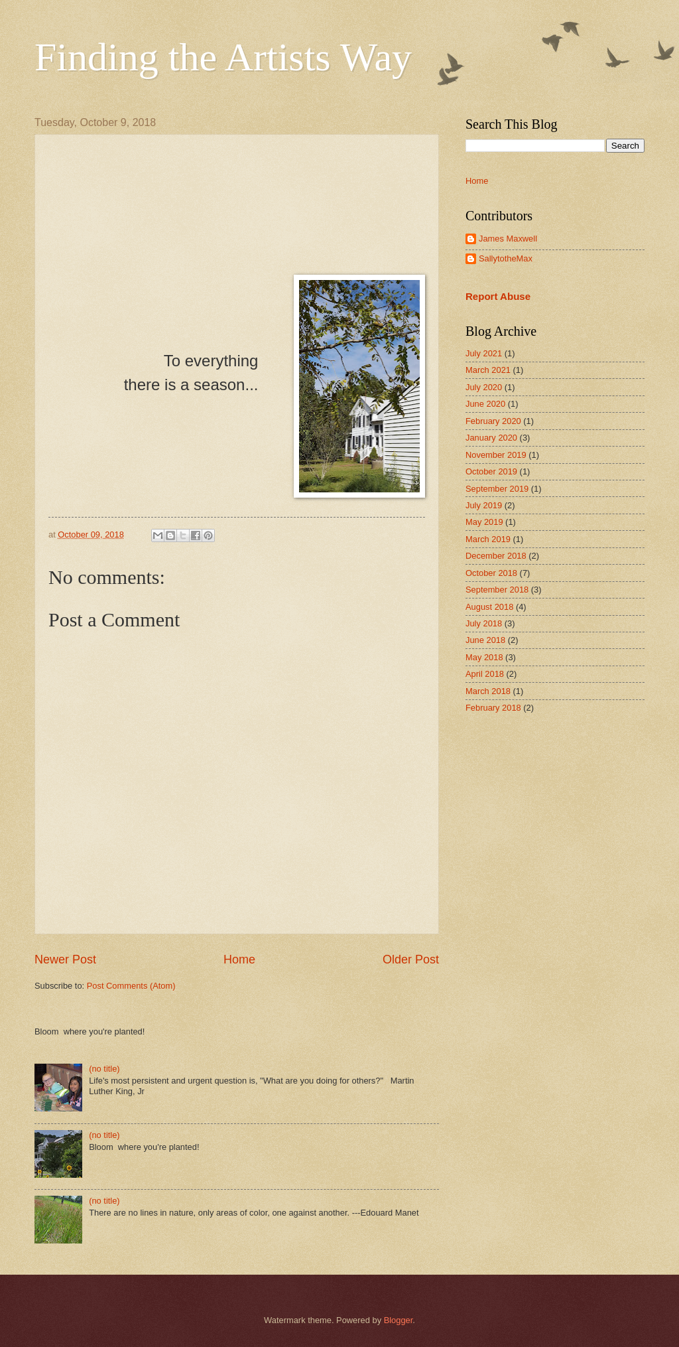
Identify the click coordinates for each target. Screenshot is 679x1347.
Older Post (411, 959)
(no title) (104, 1069)
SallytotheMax (505, 258)
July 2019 (483, 505)
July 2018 (483, 623)
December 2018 (495, 556)
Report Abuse (497, 296)
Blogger (398, 1320)
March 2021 (488, 370)
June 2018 (485, 640)
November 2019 (495, 455)
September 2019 (496, 489)
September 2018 (496, 590)
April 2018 (484, 674)
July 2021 (483, 353)
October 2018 (491, 573)
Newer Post (65, 959)
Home (239, 959)
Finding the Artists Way (223, 57)
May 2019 (484, 522)
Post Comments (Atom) (131, 986)
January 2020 (491, 438)
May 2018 (484, 657)
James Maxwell (508, 239)
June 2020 (485, 404)
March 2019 (488, 539)
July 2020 (483, 387)
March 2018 (488, 691)
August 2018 (489, 607)
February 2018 (493, 708)
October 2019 (491, 471)
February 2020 (493, 421)
